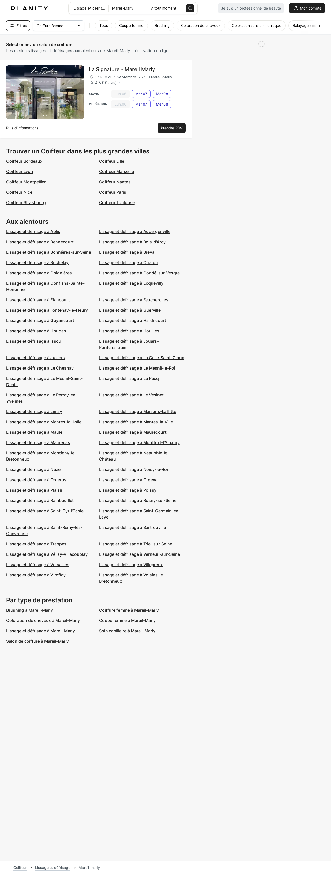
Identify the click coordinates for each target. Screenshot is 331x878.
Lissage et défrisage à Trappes (36, 543)
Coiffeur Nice (19, 192)
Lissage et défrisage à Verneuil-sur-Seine (139, 554)
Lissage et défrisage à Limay (34, 411)
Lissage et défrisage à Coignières (39, 272)
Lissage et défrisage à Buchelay (37, 262)
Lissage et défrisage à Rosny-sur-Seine (137, 500)
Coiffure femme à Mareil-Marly (129, 610)
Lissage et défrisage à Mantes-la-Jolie (43, 421)
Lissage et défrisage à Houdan (36, 330)
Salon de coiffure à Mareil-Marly (37, 641)
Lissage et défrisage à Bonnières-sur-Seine (48, 252)
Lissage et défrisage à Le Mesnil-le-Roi (137, 368)
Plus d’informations (22, 128)
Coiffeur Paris (112, 192)
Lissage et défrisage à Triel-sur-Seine (135, 543)
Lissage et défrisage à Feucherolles (133, 299)
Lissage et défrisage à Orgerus (36, 479)
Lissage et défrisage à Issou (33, 341)
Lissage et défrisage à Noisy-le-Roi (133, 469)
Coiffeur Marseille (116, 171)
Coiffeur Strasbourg (26, 202)
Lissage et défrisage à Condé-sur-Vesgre (139, 272)
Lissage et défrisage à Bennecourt (40, 241)
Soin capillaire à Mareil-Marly (127, 630)
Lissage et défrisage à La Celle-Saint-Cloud (141, 357)
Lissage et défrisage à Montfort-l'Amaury (139, 442)
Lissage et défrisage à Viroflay (36, 574)
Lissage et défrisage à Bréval (127, 252)
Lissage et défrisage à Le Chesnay (40, 368)
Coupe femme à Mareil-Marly (127, 620)
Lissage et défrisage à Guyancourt (40, 320)
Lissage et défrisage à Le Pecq (129, 378)
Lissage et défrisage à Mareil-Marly (40, 630)
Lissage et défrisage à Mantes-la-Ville (136, 421)
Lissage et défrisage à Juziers (35, 357)
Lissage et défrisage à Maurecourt (133, 432)
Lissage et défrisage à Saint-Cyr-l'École (45, 510)
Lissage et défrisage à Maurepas (38, 442)
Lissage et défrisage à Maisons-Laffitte (137, 411)
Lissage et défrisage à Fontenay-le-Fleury (47, 310)
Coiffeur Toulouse (117, 202)
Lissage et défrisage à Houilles (129, 330)
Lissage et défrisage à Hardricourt (132, 320)
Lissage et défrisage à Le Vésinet (131, 394)
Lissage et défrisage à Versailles (37, 564)
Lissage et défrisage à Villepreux (131, 564)
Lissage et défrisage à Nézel (34, 469)
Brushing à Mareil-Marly (29, 610)
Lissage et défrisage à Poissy (127, 490)
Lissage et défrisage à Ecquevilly (131, 283)
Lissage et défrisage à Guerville (130, 310)
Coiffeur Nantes (115, 181)
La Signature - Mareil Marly (122, 69)
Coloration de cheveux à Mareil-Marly (43, 620)
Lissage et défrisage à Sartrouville (132, 527)
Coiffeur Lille (111, 161)
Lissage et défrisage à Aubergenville (134, 231)
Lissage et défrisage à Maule (34, 432)
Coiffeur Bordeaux (24, 161)
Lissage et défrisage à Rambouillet (40, 500)
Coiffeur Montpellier (26, 181)
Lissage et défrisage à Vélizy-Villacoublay (47, 554)
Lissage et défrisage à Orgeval (129, 479)
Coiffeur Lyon (19, 171)
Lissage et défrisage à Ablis (33, 231)
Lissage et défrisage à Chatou (128, 262)
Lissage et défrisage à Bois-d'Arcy (132, 241)
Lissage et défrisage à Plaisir (34, 490)
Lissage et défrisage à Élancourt (38, 299)
